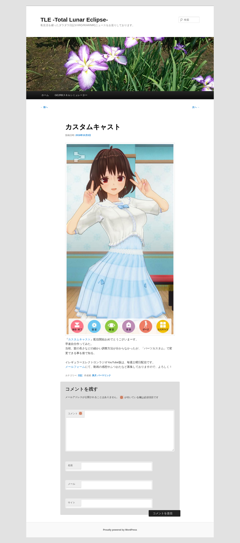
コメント (75, 413)
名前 (70, 465)
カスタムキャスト (79, 339)
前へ (44, 107)
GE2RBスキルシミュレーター (71, 95)
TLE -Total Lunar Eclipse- (74, 20)
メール (71, 484)
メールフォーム (75, 366)
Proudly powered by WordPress (120, 530)
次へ (196, 107)
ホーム (45, 95)
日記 (80, 375)
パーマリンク (104, 375)
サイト (71, 502)
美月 (94, 375)
